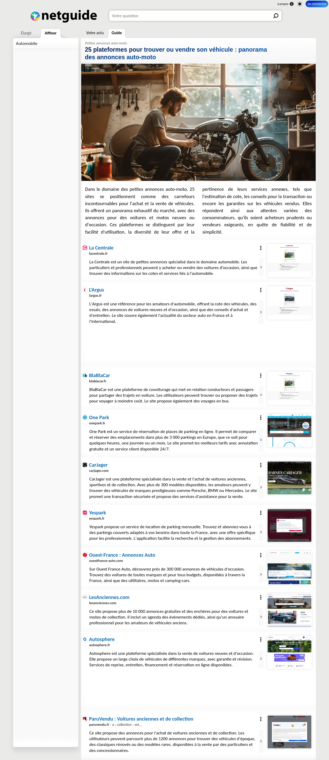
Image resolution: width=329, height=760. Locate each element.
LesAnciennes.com (109, 597)
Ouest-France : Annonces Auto (122, 555)
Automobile (26, 43)
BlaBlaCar (99, 375)
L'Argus (96, 290)
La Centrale (101, 248)
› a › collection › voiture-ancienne (124, 724)
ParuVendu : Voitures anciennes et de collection (141, 719)
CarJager (98, 465)
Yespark (97, 512)
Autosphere (102, 639)
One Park (99, 417)
